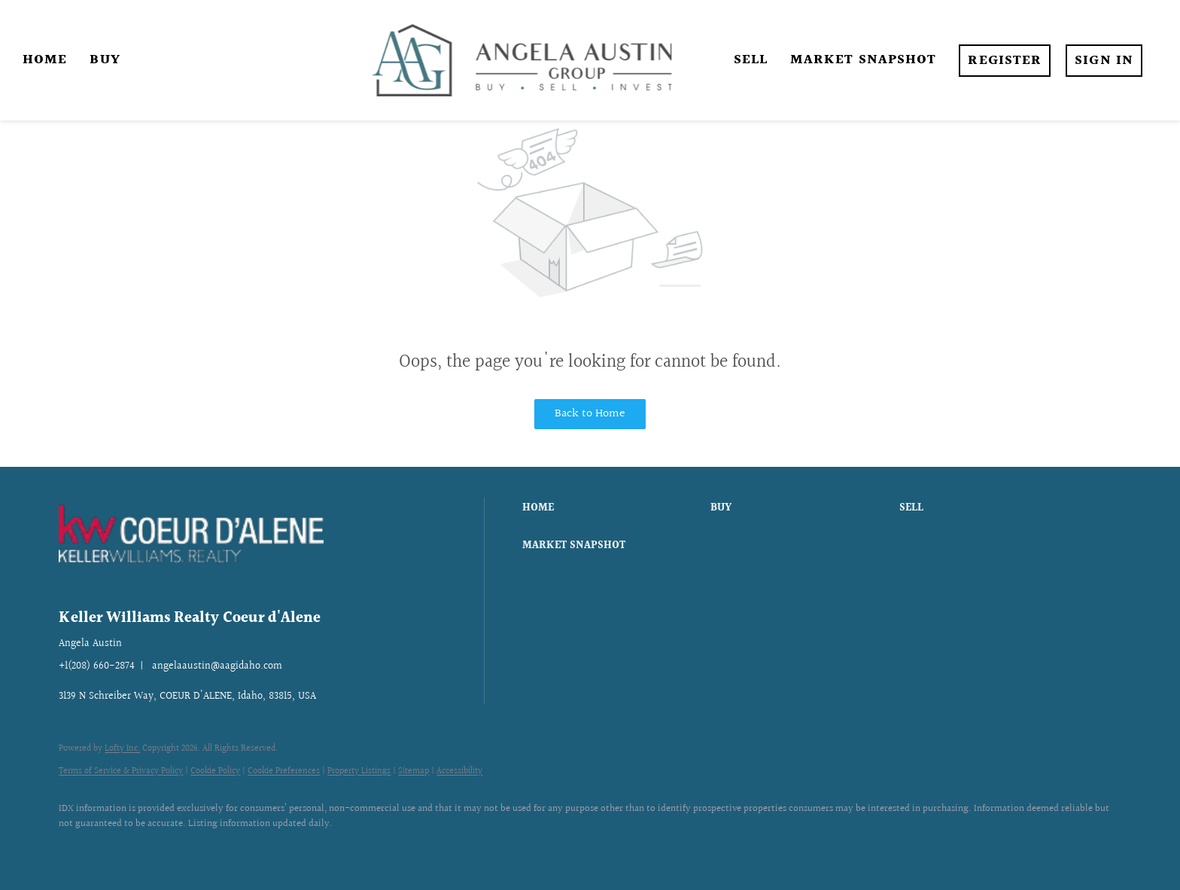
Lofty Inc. (122, 749)
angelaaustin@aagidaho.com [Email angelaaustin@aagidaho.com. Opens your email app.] (217, 666)
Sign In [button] (1104, 61)
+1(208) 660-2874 (97, 666)
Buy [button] (105, 60)
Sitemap (413, 771)
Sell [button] (751, 60)
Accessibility (459, 771)
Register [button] (1005, 61)
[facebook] (77, 849)
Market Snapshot (863, 60)
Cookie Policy (215, 771)
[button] (612, 508)
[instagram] (120, 849)
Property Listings (359, 771)
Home (45, 60)
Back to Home (590, 413)
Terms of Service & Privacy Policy (121, 771)
